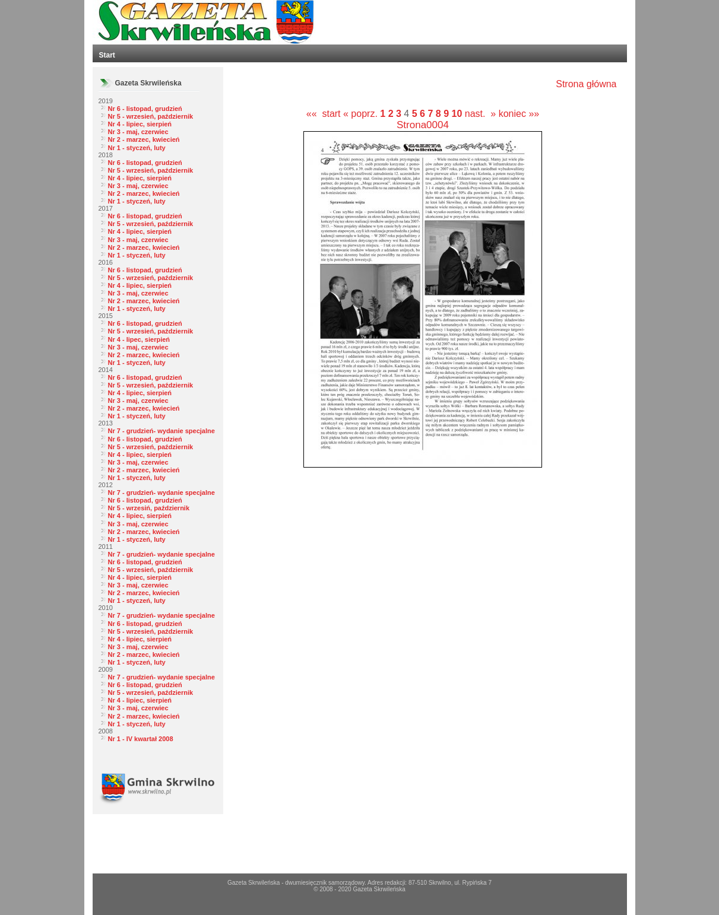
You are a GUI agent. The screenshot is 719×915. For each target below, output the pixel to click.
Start (107, 55)
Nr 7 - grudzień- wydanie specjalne (161, 430)
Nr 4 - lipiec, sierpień (140, 124)
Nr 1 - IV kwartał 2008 (140, 738)
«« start (323, 114)
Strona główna (586, 84)
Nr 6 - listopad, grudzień (145, 108)
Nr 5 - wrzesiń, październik (149, 507)
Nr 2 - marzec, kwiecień (144, 139)
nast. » (480, 114)
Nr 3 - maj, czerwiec (138, 131)
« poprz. (361, 114)
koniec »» (519, 114)
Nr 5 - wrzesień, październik (151, 116)
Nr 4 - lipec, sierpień (139, 339)
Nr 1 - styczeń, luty (137, 147)
